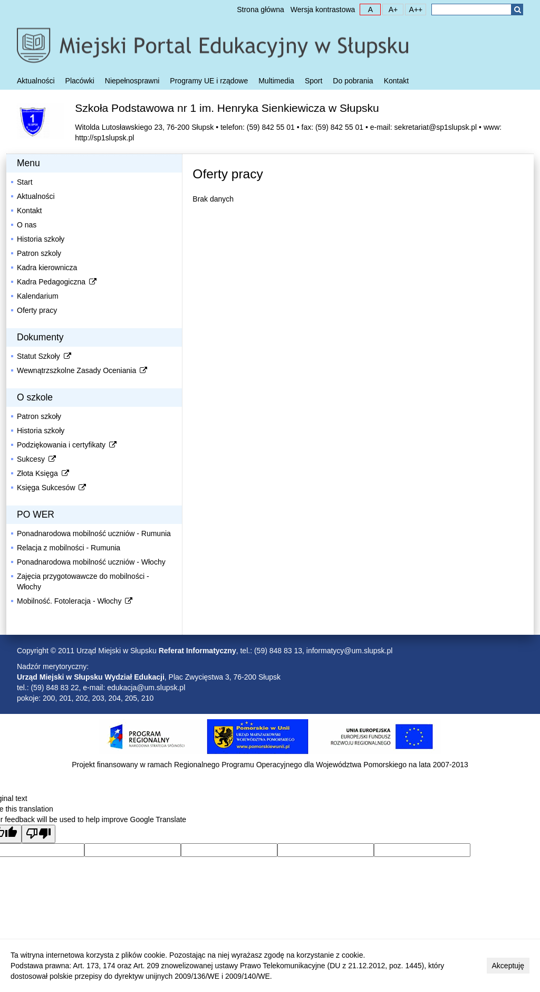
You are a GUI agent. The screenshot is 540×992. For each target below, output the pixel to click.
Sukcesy (37, 459)
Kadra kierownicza (47, 267)
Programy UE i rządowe (209, 81)
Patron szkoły (39, 416)
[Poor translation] (38, 834)
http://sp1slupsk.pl (104, 137)
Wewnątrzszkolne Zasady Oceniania (83, 370)
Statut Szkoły (44, 356)
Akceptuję (508, 965)
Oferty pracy (37, 310)
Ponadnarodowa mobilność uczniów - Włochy (91, 562)
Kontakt (396, 81)
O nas (26, 225)
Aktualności (36, 81)
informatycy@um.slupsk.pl (349, 650)
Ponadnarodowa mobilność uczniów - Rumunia (94, 533)
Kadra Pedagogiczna (57, 282)
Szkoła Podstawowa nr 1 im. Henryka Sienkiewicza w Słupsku (227, 108)
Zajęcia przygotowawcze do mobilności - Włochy (83, 581)
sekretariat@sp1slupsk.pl (435, 127)
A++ (414, 9)
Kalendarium (38, 296)
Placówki (79, 81)
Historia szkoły (40, 239)
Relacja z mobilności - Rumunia (68, 547)
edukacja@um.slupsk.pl (146, 687)
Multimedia (276, 81)
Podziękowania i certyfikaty (67, 445)
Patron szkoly (39, 253)
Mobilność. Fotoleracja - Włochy (75, 601)
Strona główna (260, 9)
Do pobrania (353, 81)
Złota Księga (43, 473)
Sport (313, 81)
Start (25, 182)
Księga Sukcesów (52, 487)
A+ (390, 9)
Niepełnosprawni (132, 81)
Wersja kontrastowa (323, 9)
